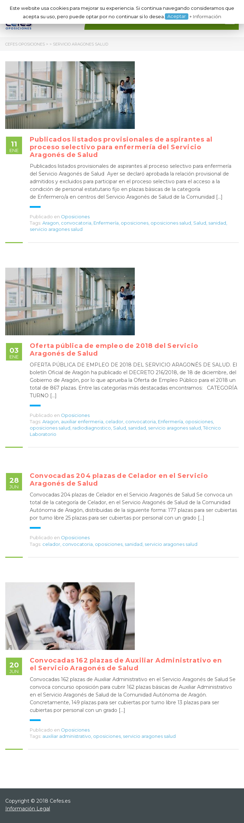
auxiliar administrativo (66, 736)
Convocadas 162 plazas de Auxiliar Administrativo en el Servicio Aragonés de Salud (126, 664)
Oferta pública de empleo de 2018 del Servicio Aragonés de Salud (114, 349)
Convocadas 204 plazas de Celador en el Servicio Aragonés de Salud (119, 479)
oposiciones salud (171, 223)
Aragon (50, 223)
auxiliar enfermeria (82, 421)
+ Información (205, 16)
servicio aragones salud (56, 229)
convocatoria (76, 223)
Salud (199, 223)
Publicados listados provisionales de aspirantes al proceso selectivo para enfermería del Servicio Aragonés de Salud (121, 147)
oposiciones (134, 223)
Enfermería (106, 223)
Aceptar (176, 16)
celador (114, 421)
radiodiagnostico (91, 428)
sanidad (217, 223)
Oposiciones (75, 216)
